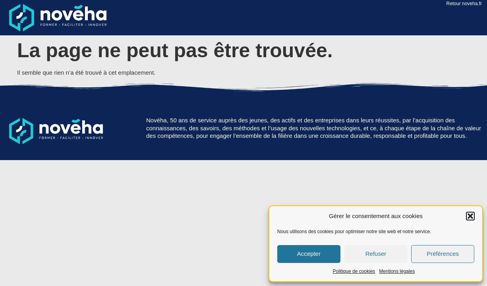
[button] (470, 216)
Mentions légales (397, 271)
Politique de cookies (354, 271)
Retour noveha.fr (464, 3)
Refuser (376, 253)
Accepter (309, 253)
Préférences (443, 253)
